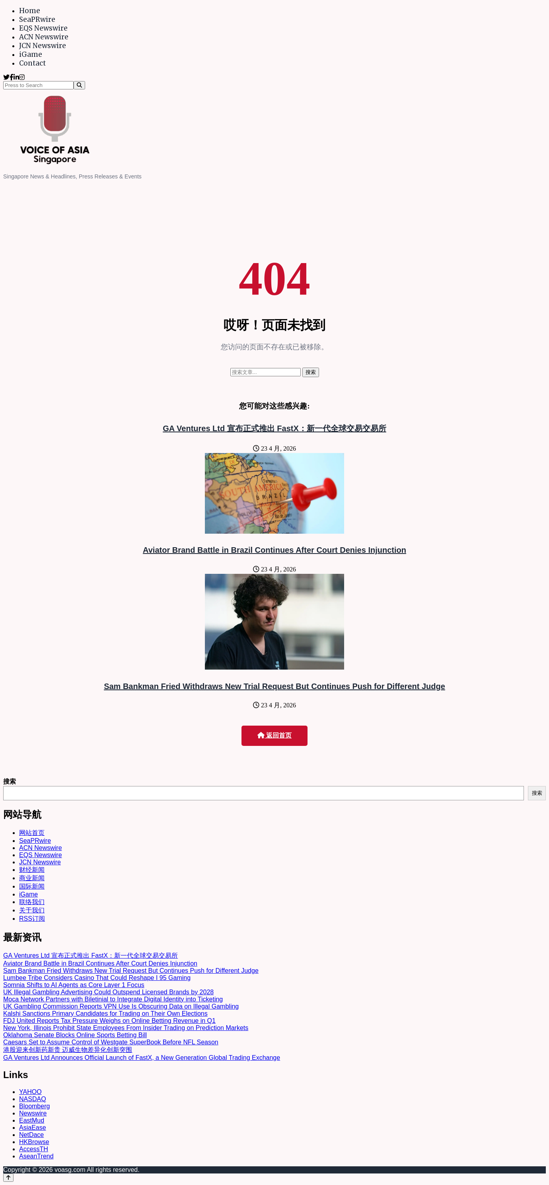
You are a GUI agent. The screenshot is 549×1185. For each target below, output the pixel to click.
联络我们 (32, 901)
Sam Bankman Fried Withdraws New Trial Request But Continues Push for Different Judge (274, 686)
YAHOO (30, 1091)
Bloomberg (34, 1106)
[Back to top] (8, 1177)
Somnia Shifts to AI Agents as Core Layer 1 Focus (73, 985)
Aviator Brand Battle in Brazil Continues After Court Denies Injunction (274, 550)
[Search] (79, 85)
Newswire (33, 1113)
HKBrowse (34, 1142)
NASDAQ (32, 1099)
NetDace (31, 1134)
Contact (32, 63)
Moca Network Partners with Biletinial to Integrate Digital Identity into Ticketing (113, 999)
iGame (30, 54)
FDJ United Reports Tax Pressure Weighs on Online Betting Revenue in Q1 (109, 1020)
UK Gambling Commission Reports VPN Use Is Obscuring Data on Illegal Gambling (121, 1006)
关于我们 (32, 910)
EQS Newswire (43, 28)
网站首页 (32, 832)
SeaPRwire (37, 19)
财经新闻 (32, 869)
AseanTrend (36, 1156)
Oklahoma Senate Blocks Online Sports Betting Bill (75, 1035)
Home (29, 10)
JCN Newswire (42, 45)
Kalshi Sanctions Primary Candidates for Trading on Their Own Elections (105, 1013)
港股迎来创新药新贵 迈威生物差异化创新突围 (67, 1049)
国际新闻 (32, 886)
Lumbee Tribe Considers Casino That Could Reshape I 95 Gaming (97, 977)
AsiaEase (32, 1127)
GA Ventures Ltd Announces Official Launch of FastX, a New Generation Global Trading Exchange (141, 1057)
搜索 (9, 781)
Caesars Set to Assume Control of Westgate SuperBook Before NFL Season (110, 1042)
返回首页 (274, 735)
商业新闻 (32, 878)
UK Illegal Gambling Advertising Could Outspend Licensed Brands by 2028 (108, 992)
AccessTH (33, 1149)
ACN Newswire (43, 37)
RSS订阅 (32, 918)
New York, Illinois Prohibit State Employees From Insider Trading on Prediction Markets (125, 1027)
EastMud (31, 1120)
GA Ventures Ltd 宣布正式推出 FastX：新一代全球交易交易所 (274, 428)
